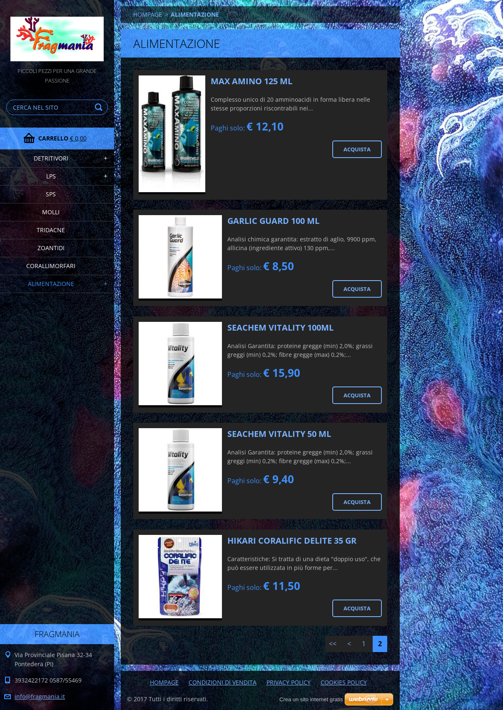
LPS (51, 176)
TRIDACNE (51, 230)
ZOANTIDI (51, 248)
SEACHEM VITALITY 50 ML (279, 433)
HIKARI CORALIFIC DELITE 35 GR (291, 540)
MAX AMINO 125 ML (251, 81)
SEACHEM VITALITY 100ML (280, 327)
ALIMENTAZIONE (51, 284)
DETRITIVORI (51, 158)
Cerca (100, 107)
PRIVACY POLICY (288, 682)
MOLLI (51, 212)
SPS (51, 194)
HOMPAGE (147, 14)
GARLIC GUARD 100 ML (273, 220)
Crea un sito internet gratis (311, 699)
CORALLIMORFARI (50, 266)
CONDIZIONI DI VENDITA (222, 682)
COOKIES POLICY (344, 682)
